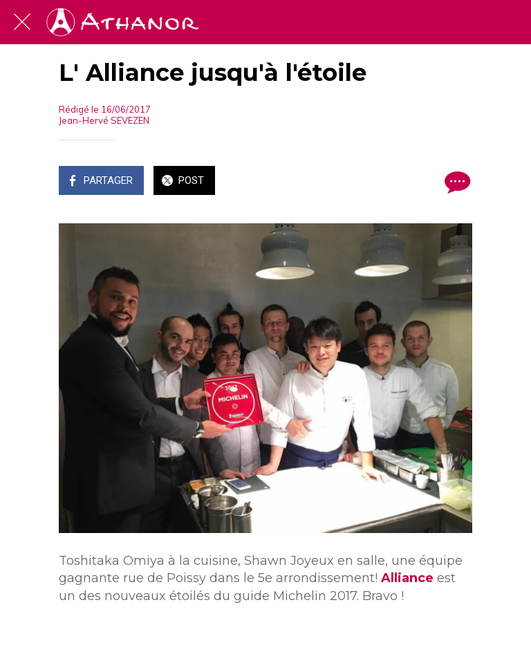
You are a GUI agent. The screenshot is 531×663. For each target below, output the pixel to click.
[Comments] (455, 181)
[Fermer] (22, 22)
